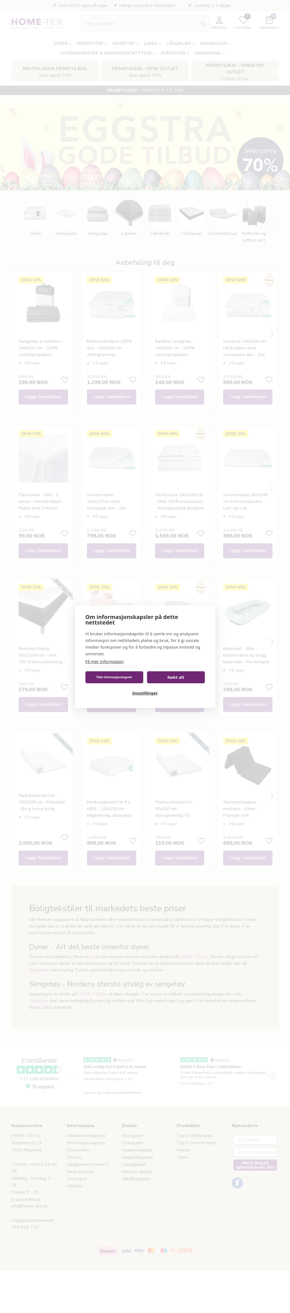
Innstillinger (145, 693)
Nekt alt (175, 677)
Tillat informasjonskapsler (114, 677)
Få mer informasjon (104, 661)
